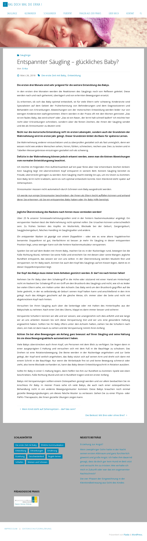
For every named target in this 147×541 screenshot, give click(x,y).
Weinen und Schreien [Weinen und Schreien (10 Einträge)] (37, 462)
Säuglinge (25, 55)
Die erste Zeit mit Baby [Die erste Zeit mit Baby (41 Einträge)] (26, 445)
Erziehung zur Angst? (91, 444)
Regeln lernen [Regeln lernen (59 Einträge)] (54, 456)
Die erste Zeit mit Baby (53, 75)
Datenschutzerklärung (37, 528)
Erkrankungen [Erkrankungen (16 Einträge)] (36, 450)
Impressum (10, 528)
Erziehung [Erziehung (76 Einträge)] (20, 456)
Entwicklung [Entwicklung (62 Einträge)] (20, 450)
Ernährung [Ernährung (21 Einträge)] (52, 450)
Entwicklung (74, 75)
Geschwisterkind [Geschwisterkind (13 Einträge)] (36, 456)
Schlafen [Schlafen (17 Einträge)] (19, 462)
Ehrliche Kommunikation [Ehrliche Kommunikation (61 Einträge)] (52, 445)
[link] (141, 13)
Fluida (126, 534)
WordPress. (137, 534)
